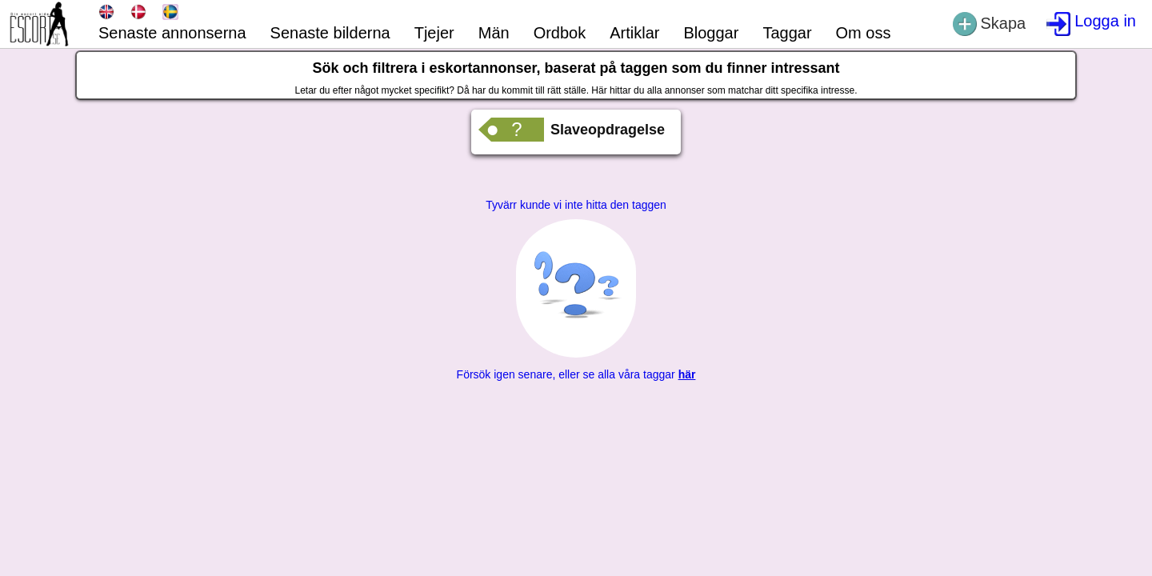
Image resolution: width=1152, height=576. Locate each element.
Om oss (863, 33)
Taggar (786, 33)
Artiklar (634, 33)
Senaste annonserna (172, 33)
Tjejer (434, 33)
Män (494, 33)
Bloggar (710, 33)
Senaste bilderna (330, 33)
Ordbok (560, 33)
